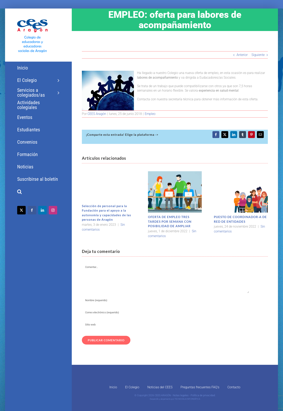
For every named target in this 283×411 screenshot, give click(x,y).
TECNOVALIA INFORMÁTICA (187, 399)
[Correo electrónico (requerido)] (165, 312)
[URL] (165, 325)
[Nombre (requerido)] (165, 300)
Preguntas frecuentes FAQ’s (200, 387)
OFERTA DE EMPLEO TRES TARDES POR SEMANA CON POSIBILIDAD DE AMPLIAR (169, 221)
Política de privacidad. (203, 395)
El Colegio (132, 387)
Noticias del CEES (159, 387)
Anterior (242, 55)
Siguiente (258, 55)
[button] (38, 191)
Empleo (150, 114)
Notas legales (181, 395)
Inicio (113, 387)
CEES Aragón (97, 114)
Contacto (233, 387)
